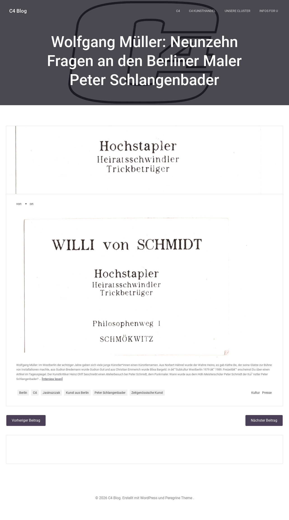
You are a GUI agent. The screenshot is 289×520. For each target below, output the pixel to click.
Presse (266, 396)
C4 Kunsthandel (203, 10)
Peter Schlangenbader (110, 396)
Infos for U (270, 10)
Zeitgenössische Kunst (148, 396)
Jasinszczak (52, 396)
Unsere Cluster (239, 10)
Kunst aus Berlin (78, 396)
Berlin (24, 396)
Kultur (255, 396)
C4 (179, 10)
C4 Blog (17, 10)
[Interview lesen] (60, 382)
